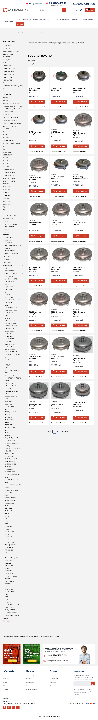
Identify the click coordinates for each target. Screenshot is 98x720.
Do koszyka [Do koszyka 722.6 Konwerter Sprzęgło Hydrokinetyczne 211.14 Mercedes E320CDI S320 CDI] (60, 191)
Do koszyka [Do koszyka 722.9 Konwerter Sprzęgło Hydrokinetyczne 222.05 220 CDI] (60, 417)
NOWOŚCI (20, 24)
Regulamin (29, 693)
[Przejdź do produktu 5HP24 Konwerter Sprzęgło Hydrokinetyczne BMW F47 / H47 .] (61, 76)
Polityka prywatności (31, 689)
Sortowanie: (31, 60)
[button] (64, 10)
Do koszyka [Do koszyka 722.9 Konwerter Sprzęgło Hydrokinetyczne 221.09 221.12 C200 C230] (82, 281)
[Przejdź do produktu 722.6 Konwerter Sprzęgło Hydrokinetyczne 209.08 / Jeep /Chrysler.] (39, 165)
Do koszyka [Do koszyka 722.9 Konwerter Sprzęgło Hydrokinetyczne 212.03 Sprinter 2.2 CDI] (38, 236)
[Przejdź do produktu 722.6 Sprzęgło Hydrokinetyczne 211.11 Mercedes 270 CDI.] (83, 164)
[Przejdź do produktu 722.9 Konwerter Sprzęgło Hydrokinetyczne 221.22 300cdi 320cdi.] (39, 344)
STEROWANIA (64, 19)
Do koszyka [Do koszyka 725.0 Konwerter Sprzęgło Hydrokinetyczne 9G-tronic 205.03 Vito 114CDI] (82, 417)
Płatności (28, 678)
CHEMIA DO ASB (87, 19)
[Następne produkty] (65, 432)
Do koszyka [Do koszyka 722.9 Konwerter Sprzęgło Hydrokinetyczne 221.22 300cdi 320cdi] (38, 371)
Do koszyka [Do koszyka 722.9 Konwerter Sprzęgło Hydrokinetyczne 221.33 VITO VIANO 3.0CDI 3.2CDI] (60, 371)
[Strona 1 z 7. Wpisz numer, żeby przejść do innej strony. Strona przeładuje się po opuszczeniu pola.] (54, 432)
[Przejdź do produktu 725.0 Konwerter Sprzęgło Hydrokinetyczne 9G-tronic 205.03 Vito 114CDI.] (83, 389)
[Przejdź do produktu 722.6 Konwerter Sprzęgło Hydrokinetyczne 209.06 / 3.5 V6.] (83, 120)
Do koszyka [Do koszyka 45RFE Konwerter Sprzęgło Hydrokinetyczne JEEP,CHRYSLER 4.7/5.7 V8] (38, 102)
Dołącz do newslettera (93, 683)
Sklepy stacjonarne (36, 4)
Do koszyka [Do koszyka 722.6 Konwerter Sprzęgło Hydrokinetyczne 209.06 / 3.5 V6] (82, 146)
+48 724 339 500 (83, 4)
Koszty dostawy (30, 682)
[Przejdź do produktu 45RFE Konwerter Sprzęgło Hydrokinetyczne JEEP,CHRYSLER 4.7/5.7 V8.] (39, 76)
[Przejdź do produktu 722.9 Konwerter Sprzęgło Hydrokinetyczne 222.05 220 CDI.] (61, 390)
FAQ (51, 685)
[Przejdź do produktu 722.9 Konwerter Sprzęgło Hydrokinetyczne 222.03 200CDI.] (39, 390)
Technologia (6, 678)
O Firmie (5, 675)
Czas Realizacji (30, 675)
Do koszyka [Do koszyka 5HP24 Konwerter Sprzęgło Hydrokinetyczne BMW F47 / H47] (60, 102)
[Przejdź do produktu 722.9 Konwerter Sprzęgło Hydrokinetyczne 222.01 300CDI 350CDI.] (83, 344)
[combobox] (48, 10)
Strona (49, 432)
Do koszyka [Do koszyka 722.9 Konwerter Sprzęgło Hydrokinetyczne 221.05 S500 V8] (60, 281)
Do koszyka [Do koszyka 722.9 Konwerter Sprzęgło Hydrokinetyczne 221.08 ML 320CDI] (38, 281)
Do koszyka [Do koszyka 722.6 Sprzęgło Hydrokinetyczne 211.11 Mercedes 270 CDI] (82, 191)
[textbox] (39, 64)
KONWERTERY (75, 19)
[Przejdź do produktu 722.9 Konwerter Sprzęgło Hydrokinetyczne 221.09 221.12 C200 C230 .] (83, 254)
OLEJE (56, 19)
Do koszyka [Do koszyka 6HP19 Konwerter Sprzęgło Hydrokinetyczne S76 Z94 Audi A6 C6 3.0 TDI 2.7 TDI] (82, 102)
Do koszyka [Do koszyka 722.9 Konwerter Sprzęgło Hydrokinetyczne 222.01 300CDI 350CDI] (82, 371)
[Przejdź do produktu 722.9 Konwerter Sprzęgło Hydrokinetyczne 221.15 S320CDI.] (61, 299)
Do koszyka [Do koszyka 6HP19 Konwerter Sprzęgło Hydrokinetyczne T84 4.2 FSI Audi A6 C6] (60, 146)
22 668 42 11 (57, 3)
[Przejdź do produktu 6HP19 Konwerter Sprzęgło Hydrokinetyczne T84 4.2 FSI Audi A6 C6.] (61, 120)
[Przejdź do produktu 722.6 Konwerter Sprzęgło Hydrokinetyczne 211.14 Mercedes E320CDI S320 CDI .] (61, 164)
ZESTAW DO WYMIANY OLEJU (42, 19)
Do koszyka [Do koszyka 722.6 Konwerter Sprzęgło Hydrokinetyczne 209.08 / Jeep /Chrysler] (38, 191)
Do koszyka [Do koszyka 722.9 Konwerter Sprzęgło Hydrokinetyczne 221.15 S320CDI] (60, 325)
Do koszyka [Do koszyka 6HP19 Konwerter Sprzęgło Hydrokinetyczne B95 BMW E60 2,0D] (38, 146)
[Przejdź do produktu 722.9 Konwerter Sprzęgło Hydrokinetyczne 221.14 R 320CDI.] (39, 299)
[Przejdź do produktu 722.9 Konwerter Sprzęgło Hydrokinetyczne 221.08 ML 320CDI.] (39, 254)
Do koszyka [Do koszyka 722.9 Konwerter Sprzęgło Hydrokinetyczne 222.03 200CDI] (38, 417)
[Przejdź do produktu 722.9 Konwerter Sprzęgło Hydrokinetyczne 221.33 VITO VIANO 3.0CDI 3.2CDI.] (61, 344)
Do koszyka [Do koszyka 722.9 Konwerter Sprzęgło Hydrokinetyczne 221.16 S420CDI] (82, 325)
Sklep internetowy (48, 716)
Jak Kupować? (54, 678)
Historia (5, 685)
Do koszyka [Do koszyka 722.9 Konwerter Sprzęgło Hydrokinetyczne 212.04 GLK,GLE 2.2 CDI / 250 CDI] (60, 236)
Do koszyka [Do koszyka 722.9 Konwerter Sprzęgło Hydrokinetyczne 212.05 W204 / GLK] (82, 236)
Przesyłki (52, 675)
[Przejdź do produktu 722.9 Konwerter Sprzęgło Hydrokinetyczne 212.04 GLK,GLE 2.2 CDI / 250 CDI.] (61, 209)
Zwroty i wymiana (31, 685)
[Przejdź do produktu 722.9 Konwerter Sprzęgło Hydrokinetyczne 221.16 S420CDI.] (83, 299)
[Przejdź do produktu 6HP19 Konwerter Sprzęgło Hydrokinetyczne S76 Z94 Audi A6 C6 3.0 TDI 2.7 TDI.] (83, 76)
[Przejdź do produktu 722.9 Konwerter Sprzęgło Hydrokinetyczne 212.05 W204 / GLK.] (83, 209)
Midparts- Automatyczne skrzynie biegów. (14, 32)
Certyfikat (5, 689)
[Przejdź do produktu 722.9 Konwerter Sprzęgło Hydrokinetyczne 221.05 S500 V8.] (61, 254)
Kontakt (5, 682)
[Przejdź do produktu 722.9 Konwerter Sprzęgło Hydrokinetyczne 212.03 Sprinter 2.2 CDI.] (39, 209)
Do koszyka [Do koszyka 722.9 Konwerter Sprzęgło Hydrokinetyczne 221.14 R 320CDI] (38, 325)
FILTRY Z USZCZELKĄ (24, 19)
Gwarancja (53, 682)
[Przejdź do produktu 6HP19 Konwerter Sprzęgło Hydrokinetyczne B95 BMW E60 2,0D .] (39, 120)
